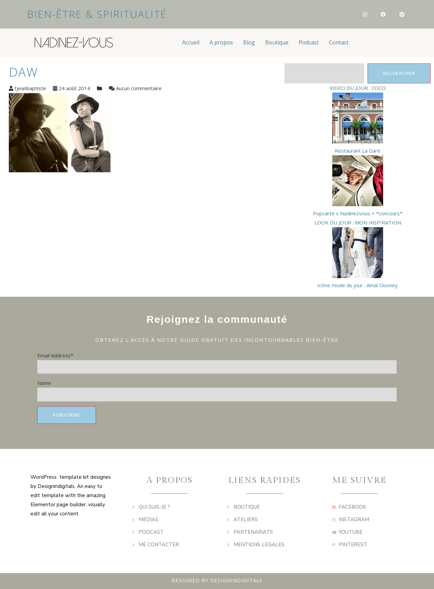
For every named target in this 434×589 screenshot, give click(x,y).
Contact (339, 42)
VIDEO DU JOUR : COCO (358, 87)
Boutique (277, 42)
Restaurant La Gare (357, 150)
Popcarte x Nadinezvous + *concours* (357, 213)
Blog (249, 42)
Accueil (190, 42)
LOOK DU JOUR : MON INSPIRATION (357, 222)
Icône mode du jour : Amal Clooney (357, 285)
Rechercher (399, 73)
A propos (221, 42)
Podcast (309, 42)
